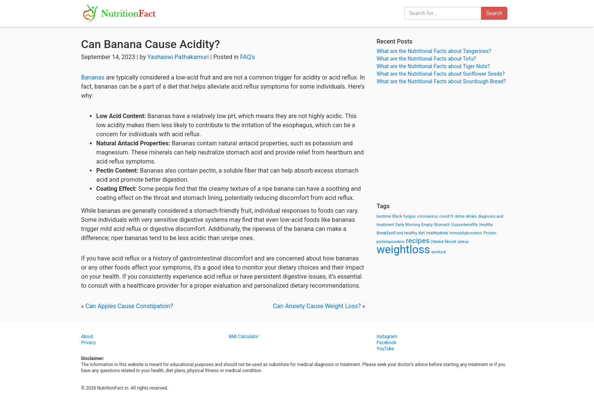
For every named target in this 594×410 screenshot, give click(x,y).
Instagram (387, 336)
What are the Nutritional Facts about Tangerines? (434, 51)
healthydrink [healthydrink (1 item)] (437, 233)
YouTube (385, 348)
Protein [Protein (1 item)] (489, 233)
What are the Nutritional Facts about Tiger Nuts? (433, 66)
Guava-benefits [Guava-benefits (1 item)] (464, 224)
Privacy (88, 342)
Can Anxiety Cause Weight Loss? (317, 306)
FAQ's (247, 57)
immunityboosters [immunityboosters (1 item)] (465, 233)
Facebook (386, 342)
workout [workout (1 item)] (438, 251)
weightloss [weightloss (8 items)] (403, 249)
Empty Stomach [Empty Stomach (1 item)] (435, 224)
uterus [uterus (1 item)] (463, 241)
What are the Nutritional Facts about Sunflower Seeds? (441, 74)
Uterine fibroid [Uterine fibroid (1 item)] (443, 241)
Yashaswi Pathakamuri (178, 57)
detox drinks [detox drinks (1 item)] (466, 216)
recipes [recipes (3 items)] (418, 240)
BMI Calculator (244, 336)
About (87, 336)
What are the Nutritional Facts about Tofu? (426, 59)
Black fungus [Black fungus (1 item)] (404, 216)
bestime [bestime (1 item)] (384, 216)
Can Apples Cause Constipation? (129, 306)
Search (494, 13)
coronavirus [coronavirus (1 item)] (427, 216)
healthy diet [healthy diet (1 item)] (414, 233)
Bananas (93, 77)
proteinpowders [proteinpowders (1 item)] (391, 241)
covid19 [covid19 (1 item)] (446, 216)
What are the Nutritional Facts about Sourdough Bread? (441, 81)
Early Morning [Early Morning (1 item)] (407, 224)
